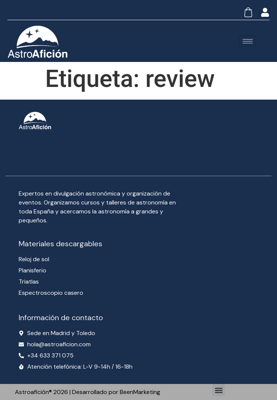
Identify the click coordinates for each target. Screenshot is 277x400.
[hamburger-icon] (247, 41)
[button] (218, 390)
